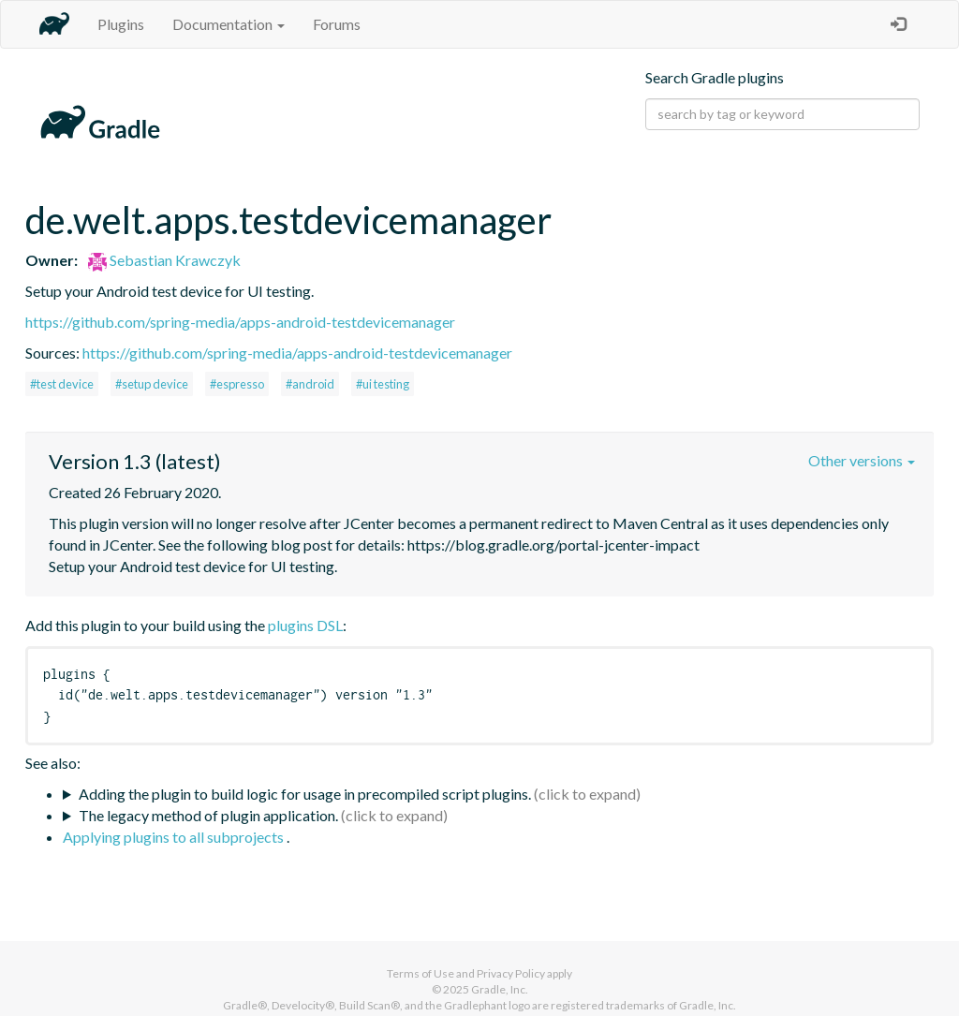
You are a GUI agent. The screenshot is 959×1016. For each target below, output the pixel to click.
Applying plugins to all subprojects (175, 837)
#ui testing (382, 383)
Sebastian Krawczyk (164, 260)
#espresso (237, 383)
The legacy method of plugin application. (208, 815)
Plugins (120, 24)
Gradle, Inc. (499, 989)
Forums (337, 24)
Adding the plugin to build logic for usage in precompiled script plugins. (305, 793)
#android (310, 383)
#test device (62, 383)
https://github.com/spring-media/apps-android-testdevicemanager (240, 322)
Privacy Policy (511, 973)
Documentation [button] (228, 24)
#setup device (151, 383)
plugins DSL (305, 625)
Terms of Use (420, 973)
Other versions (861, 460)
